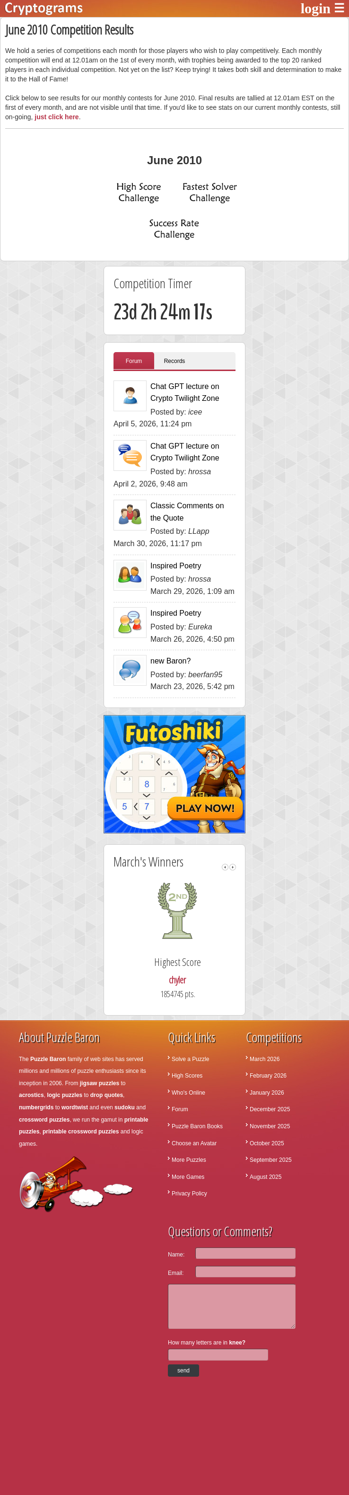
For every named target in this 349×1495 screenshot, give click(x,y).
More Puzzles (189, 1160)
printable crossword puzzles (81, 1131)
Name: (176, 1254)
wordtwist (74, 1107)
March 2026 (264, 1059)
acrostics (31, 1095)
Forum (134, 361)
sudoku (124, 1107)
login (316, 8)
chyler (194, 979)
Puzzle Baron (48, 1059)
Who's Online (188, 1092)
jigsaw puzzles (99, 1083)
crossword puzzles (44, 1119)
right (232, 867)
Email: (175, 1273)
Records (174, 361)
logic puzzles (64, 1095)
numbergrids (36, 1107)
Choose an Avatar (194, 1143)
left (225, 867)
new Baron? (170, 661)
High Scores (187, 1075)
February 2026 (268, 1075)
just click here (57, 117)
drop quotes (106, 1095)
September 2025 (271, 1160)
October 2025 (267, 1143)
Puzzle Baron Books (197, 1126)
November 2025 (270, 1126)
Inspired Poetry (175, 566)
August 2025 (265, 1177)
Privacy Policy (189, 1193)
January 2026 (267, 1092)
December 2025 (270, 1109)
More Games (188, 1177)
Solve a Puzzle (190, 1059)
